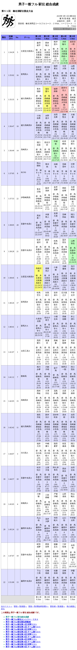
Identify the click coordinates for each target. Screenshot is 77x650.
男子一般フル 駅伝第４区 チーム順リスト (23, 642)
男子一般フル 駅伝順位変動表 (18, 622)
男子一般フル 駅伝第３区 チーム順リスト (23, 637)
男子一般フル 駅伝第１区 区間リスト (21, 624)
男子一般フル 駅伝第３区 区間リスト (21, 634)
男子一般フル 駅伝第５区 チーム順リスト (23, 647)
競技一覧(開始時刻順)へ (38, 606)
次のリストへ (6, 606)
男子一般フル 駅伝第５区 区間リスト (21, 644)
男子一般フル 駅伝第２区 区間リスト (21, 629)
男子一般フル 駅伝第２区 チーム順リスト (23, 632)
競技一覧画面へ (20, 606)
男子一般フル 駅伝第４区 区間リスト (21, 639)
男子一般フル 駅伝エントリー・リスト (22, 619)
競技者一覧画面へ (57, 606)
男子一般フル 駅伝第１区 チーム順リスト (23, 627)
